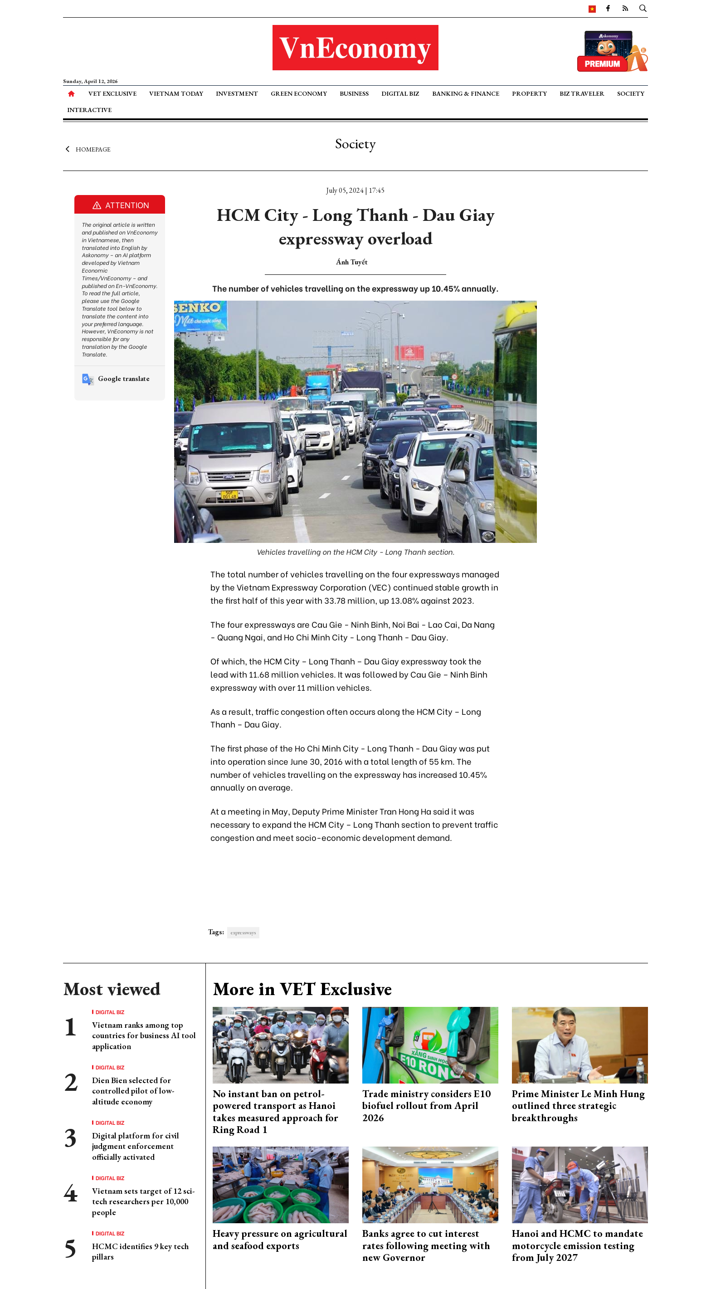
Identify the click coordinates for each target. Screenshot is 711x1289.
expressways (243, 932)
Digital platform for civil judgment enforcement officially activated (135, 1146)
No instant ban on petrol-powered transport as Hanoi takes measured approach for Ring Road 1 (275, 1111)
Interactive (89, 110)
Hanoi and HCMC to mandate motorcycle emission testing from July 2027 (577, 1245)
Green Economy (299, 93)
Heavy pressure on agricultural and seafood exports (280, 1239)
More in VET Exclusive (302, 989)
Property (529, 93)
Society (630, 93)
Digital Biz (400, 93)
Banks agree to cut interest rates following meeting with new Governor (426, 1245)
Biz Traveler (582, 93)
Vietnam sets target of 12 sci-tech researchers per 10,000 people (143, 1201)
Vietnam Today (176, 93)
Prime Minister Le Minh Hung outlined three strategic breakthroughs (578, 1105)
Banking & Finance (465, 93)
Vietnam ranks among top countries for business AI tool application (144, 1035)
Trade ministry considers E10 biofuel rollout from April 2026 (426, 1105)
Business (354, 93)
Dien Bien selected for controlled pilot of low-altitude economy (133, 1091)
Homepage (87, 149)
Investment (237, 93)
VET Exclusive (112, 93)
